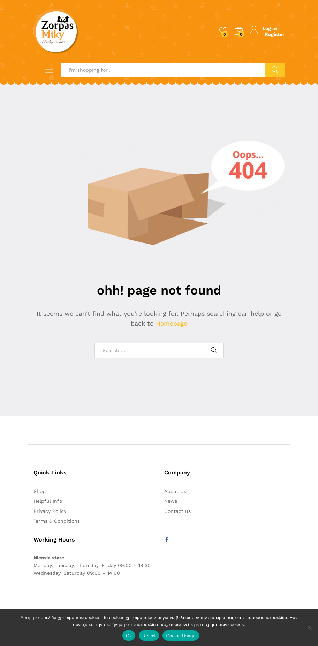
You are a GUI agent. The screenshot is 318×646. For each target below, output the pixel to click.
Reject (149, 635)
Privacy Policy (49, 511)
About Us (175, 491)
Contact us (177, 511)
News (170, 501)
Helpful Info (47, 501)
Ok (129, 635)
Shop (39, 491)
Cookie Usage (181, 635)
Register (275, 34)
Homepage (172, 323)
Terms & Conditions (56, 521)
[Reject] (309, 627)
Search (275, 70)
